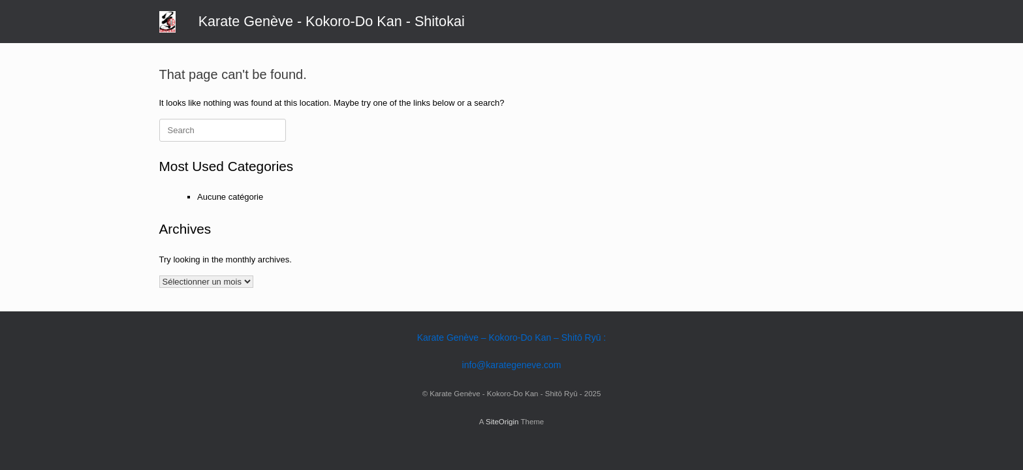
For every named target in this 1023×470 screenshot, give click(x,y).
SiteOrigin (502, 422)
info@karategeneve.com (511, 365)
